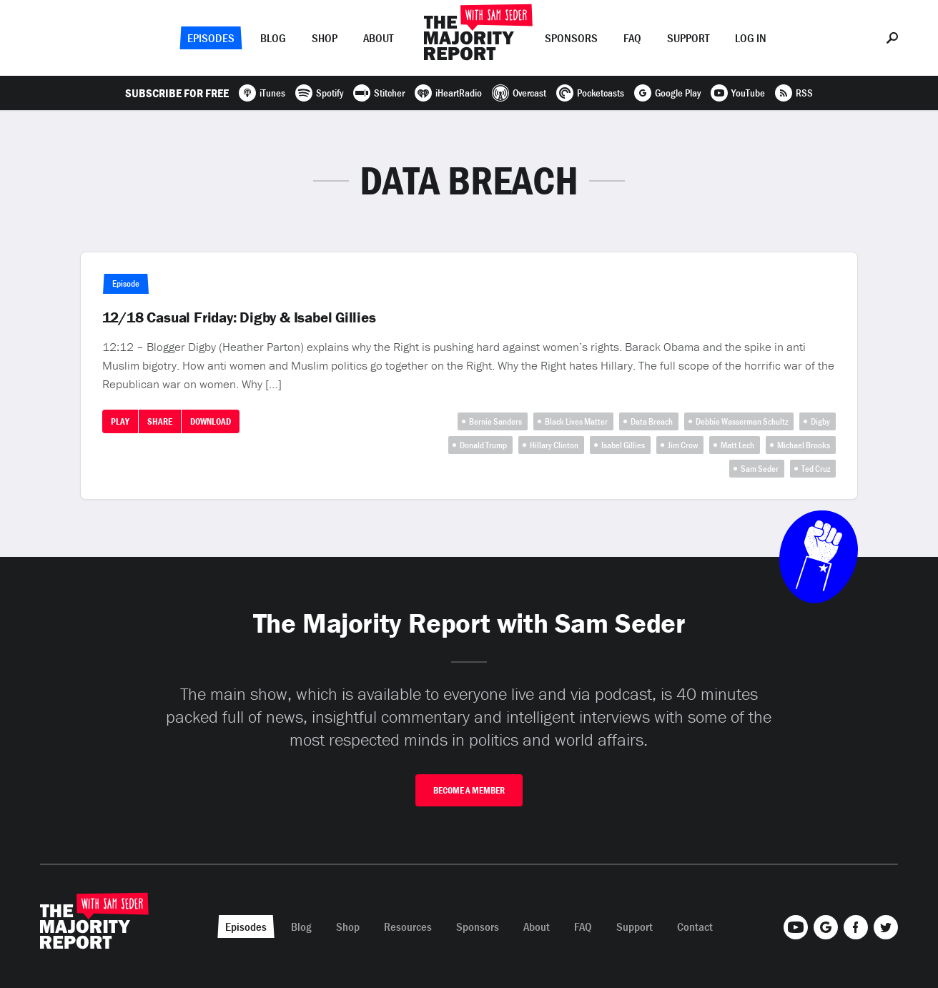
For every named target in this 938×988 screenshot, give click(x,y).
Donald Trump (483, 445)
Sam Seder (760, 469)
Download (210, 421)
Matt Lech (737, 445)
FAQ (632, 38)
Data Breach (652, 421)
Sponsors (571, 38)
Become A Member (469, 790)
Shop (324, 38)
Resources (408, 926)
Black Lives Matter (576, 421)
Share (159, 421)
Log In (750, 38)
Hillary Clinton (554, 445)
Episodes (210, 38)
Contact (695, 926)
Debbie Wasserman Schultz (742, 421)
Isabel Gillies (623, 445)
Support (688, 38)
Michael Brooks (803, 445)
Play (120, 421)
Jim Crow (683, 445)
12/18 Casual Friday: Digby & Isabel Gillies (239, 317)
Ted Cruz (815, 469)
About (378, 38)
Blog (273, 38)
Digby (820, 421)
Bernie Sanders (495, 421)
